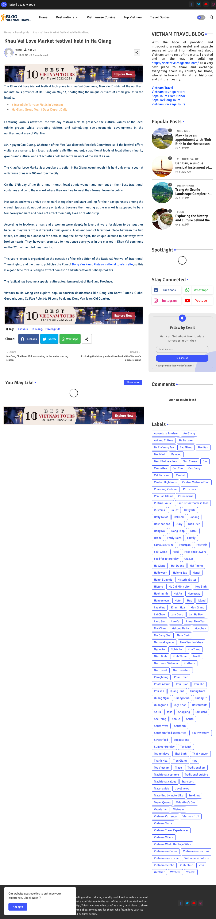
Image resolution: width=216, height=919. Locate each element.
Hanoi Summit (163, 579)
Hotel (178, 600)
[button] (201, 17)
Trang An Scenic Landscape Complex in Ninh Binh (192, 192)
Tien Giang (180, 760)
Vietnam (178, 809)
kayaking (159, 607)
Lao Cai (175, 621)
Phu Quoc (182, 684)
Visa (201, 865)
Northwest (160, 670)
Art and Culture (163, 440)
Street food (161, 740)
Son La (176, 719)
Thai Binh (181, 753)
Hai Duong (177, 566)
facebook (169, 290)
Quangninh (161, 705)
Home (43, 17)
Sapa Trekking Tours (166, 100)
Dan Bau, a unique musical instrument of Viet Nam (192, 165)
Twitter (51, 339)
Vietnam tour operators (168, 92)
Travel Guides (160, 17)
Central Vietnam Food (195, 482)
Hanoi (196, 572)
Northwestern (181, 670)
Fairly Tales (174, 538)
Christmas (189, 489)
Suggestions (181, 740)
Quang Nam (197, 691)
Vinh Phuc (186, 865)
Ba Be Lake (186, 440)
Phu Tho (199, 684)
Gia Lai (188, 559)
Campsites (160, 468)
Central (180, 475)
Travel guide (22, 32)
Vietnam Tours (163, 823)
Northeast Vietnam (166, 663)
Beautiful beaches (165, 461)
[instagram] (213, 4)
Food (176, 552)
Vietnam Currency (165, 816)
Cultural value (163, 503)
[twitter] (198, 4)
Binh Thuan (189, 461)
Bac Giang (186, 447)
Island (201, 600)
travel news (182, 788)
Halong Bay (180, 572)
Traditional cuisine (196, 774)
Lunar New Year (196, 621)
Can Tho (178, 468)
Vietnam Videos (163, 837)
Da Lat (174, 510)
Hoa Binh (201, 586)
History (158, 586)
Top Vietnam (133, 17)
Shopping (184, 712)
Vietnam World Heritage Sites (172, 844)
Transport (188, 781)
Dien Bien (194, 524)
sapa (169, 712)
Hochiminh (161, 593)
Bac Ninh (160, 454)
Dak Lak (179, 517)
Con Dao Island (163, 496)
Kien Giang (197, 607)
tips (194, 760)
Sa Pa (157, 712)
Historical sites (187, 579)
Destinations (65, 17)
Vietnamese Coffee (165, 851)
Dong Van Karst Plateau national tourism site (102, 264)
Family (191, 538)
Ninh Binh (160, 656)
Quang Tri (201, 698)
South (190, 719)
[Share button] (87, 339)
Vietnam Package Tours (168, 104)
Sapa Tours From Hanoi (168, 96)
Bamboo (176, 454)
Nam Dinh (183, 635)
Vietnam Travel (162, 88)
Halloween (160, 572)
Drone (158, 538)
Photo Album (162, 684)
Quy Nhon (180, 705)
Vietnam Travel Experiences (171, 830)
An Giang (189, 433)
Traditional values (165, 781)
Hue (189, 600)
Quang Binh (177, 691)
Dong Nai (160, 531)
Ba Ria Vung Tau (164, 447)
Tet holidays (161, 753)
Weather (159, 872)
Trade (178, 767)
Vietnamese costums (196, 851)
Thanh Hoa (160, 760)
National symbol (164, 642)
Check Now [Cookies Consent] (31, 898)
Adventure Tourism (166, 433)
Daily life (190, 510)
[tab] (43, 17)
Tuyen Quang (162, 802)
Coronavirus (185, 496)
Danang (194, 517)
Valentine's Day (186, 802)
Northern (189, 663)
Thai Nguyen (200, 753)
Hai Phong (196, 566)
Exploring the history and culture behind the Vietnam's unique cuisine (192, 218)
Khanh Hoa (178, 607)
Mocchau (200, 628)
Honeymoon (161, 600)
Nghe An (159, 649)
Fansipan (185, 545)
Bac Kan (203, 447)
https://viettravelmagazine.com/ (175, 63)
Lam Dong (177, 614)
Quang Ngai (161, 698)
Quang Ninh (182, 698)
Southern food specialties (170, 733)
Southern (180, 726)
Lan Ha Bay (196, 614)
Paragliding (161, 677)
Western (175, 872)
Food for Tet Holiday (166, 559)
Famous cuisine (164, 545)
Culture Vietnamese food (192, 503)
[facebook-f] (191, 4)
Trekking (194, 795)
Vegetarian (160, 809)
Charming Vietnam (165, 489)
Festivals (22, 329)
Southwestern (200, 733)
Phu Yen (159, 691)
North (197, 656)
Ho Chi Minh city (179, 586)
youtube (201, 301)
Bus (205, 461)
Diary (179, 524)
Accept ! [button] (18, 907)
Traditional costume (166, 774)
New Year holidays (191, 642)
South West (161, 726)
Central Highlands (165, 482)
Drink (193, 531)
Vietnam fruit (190, 816)
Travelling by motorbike (168, 795)
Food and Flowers (195, 552)
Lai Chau (159, 614)
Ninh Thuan (180, 656)
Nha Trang (194, 649)
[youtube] (206, 4)
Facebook (31, 339)
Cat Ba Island (162, 475)
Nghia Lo (176, 649)
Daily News (161, 517)
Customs (159, 510)
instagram (169, 301)
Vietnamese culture (196, 858)
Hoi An (178, 593)
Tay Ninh (186, 747)
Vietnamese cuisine (101, 17)
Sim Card (201, 712)
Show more (133, 382)
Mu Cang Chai (162, 635)
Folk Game (160, 552)
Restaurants (199, 705)
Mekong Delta (180, 628)
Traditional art (196, 767)
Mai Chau (160, 628)
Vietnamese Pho (164, 865)
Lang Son (160, 621)
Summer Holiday (164, 747)
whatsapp (201, 290)
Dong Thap (178, 531)
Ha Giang (36, 329)
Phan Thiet (181, 677)
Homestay (194, 593)
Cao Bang (194, 468)
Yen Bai (190, 872)
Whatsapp (72, 339)
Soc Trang (160, 719)
